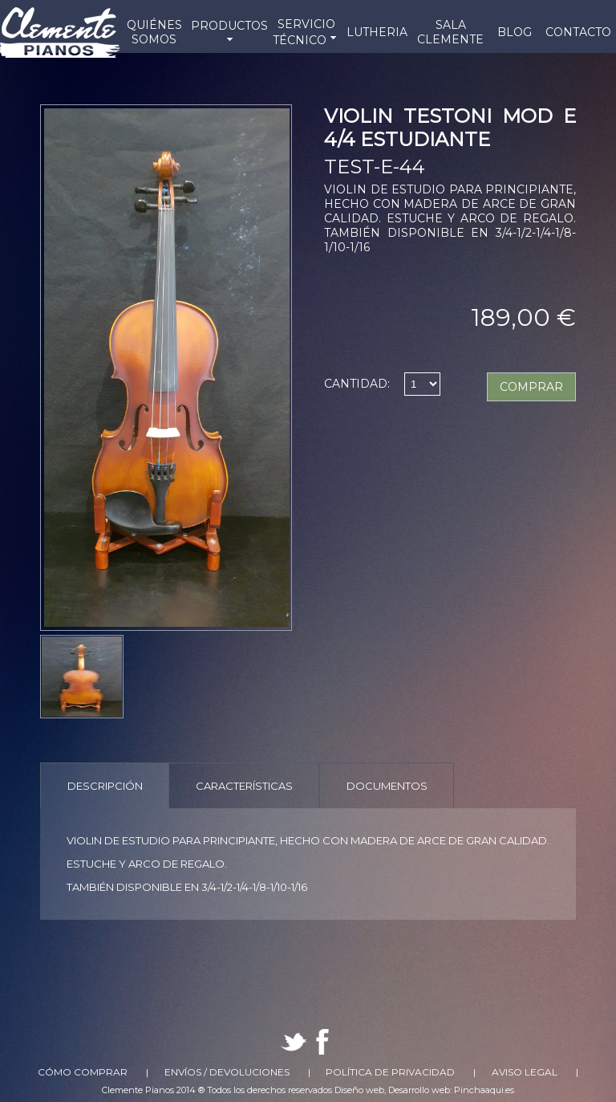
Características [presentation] (244, 785)
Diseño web (359, 1090)
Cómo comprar (83, 1072)
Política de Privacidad (390, 1072)
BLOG (514, 32)
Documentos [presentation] (387, 785)
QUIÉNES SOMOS (154, 32)
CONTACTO (578, 32)
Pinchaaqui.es (484, 1090)
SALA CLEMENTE (450, 32)
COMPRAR (531, 387)
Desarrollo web (419, 1090)
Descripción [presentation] (105, 785)
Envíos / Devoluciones (227, 1072)
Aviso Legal (524, 1072)
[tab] (104, 785)
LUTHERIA (376, 32)
